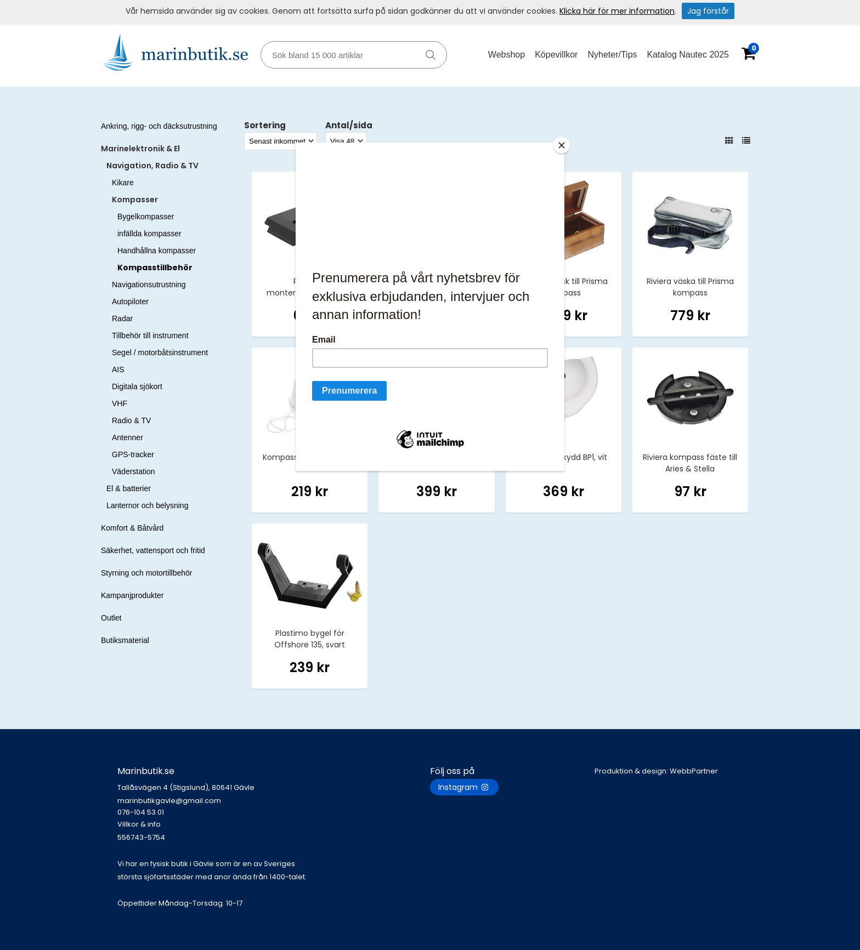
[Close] (561, 145)
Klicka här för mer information (617, 10)
